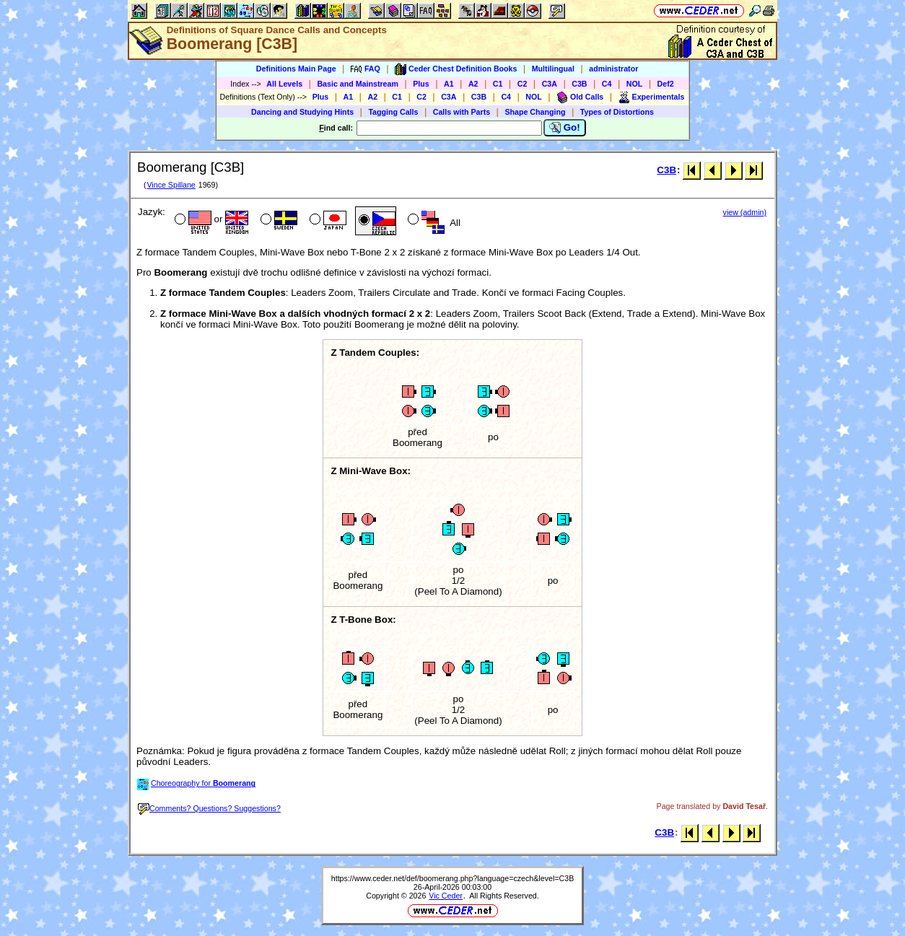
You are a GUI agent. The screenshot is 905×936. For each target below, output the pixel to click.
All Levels (284, 83)
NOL (634, 83)
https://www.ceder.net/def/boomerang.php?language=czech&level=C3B (452, 878)
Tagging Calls (393, 112)
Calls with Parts (461, 112)
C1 (498, 83)
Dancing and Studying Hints (302, 112)
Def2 (665, 83)
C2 (522, 83)
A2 (473, 83)
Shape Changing (534, 112)
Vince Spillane (171, 184)
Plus (421, 83)
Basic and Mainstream (357, 83)
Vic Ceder (446, 895)
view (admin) (744, 212)
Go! (564, 128)
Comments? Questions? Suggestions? (209, 808)
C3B (579, 83)
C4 (607, 83)
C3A (549, 83)
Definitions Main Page (296, 68)
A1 (449, 83)
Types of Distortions (617, 112)
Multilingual (553, 68)
